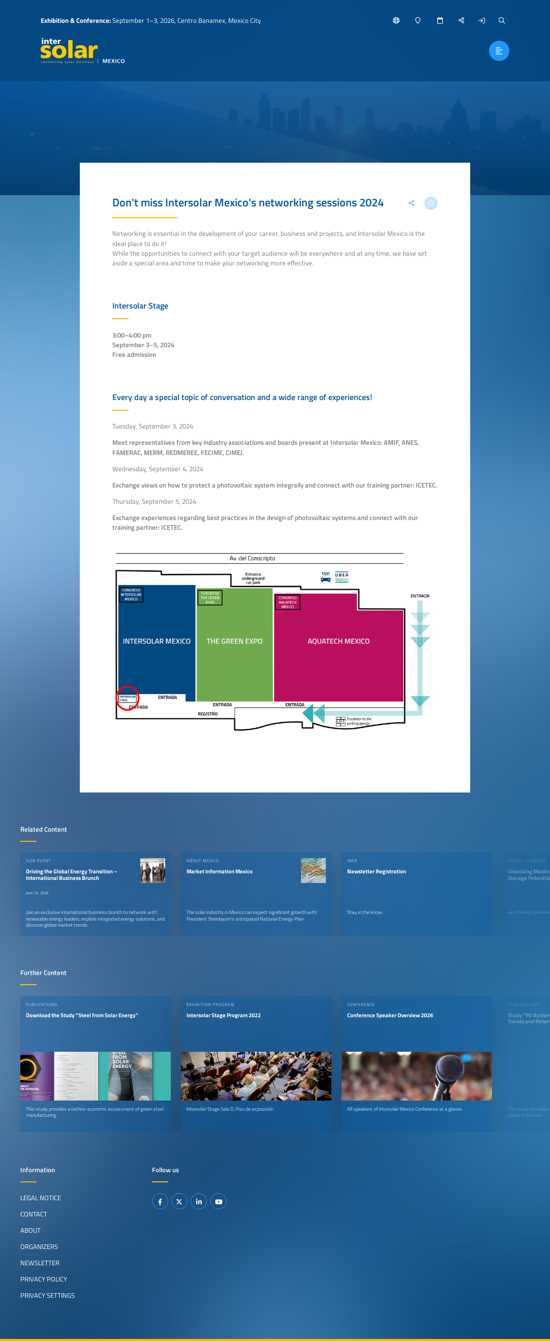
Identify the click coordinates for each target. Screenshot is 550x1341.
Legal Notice (40, 1198)
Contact (33, 1214)
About (30, 1230)
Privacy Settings (47, 1295)
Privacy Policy (43, 1279)
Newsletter (39, 1263)
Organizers (39, 1246)
